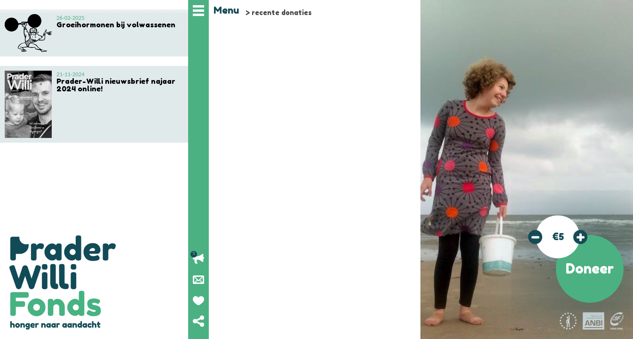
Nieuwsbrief (198, 279)
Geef (198, 300)
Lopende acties (198, 259)
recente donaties (282, 12)
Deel (198, 321)
